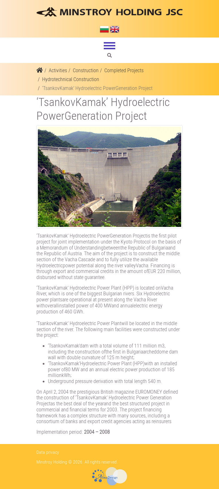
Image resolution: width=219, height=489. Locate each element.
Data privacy (47, 452)
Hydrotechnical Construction (70, 79)
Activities (58, 70)
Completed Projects (124, 70)
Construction (86, 70)
